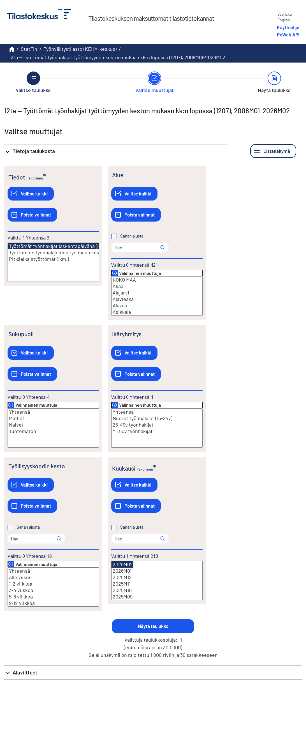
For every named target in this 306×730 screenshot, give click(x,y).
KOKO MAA (157, 280)
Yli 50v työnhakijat (157, 431)
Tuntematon (53, 431)
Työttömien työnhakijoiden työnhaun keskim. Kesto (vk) (53, 252)
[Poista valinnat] (32, 215)
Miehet (53, 418)
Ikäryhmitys (127, 333)
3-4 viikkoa (53, 590)
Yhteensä (53, 412)
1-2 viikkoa (53, 584)
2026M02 (122, 564)
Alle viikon (53, 577)
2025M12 (157, 577)
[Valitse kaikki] (31, 194)
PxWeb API (288, 34)
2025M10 (157, 590)
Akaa (157, 286)
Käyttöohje (288, 27)
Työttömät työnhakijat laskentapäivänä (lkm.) (58, 246)
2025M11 (157, 584)
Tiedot (16, 177)
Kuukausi (123, 468)
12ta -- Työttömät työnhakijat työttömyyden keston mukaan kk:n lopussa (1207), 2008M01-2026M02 (117, 57)
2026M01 (157, 571)
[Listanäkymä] (273, 151)
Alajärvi (157, 292)
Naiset (53, 425)
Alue (117, 174)
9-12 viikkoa (53, 603)
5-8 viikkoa (53, 596)
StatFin (29, 49)
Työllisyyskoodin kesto (36, 465)
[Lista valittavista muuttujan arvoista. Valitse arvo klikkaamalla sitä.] (53, 262)
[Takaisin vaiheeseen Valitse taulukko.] (33, 82)
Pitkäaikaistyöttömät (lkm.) (53, 259)
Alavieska (157, 299)
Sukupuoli (21, 333)
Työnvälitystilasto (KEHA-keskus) (80, 49)
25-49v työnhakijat (157, 425)
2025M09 (157, 596)
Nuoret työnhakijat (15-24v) (157, 418)
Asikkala (157, 312)
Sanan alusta (131, 236)
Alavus (157, 305)
